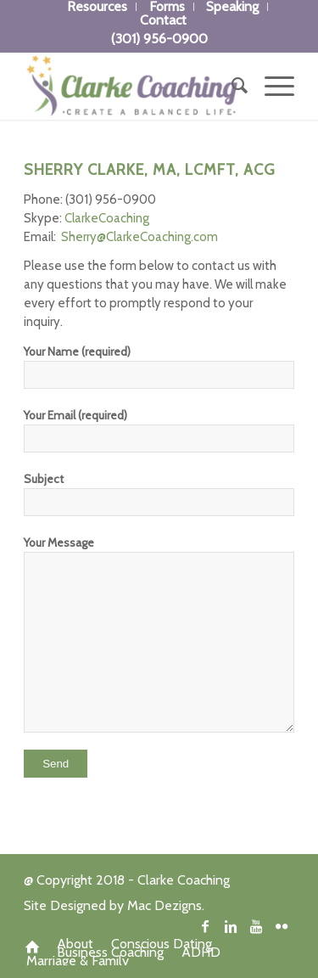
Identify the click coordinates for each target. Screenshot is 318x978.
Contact (163, 20)
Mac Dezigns (164, 905)
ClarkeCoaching (106, 218)
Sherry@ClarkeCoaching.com (139, 236)
